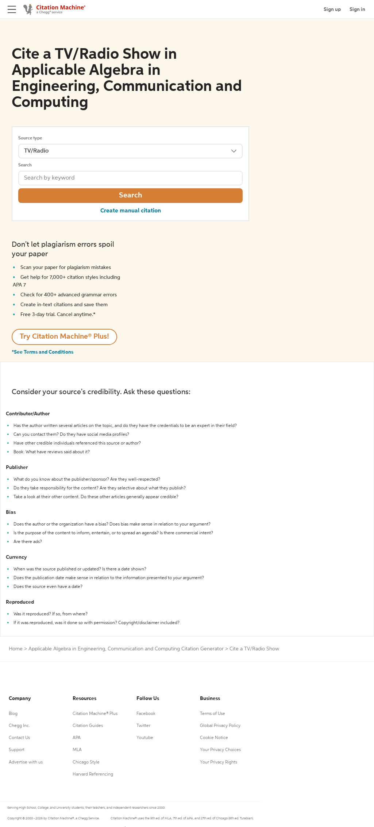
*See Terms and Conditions (42, 352)
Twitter (143, 726)
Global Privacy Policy (220, 726)
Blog (13, 714)
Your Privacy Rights (218, 762)
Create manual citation (130, 211)
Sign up (332, 9)
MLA (77, 750)
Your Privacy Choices (220, 750)
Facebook (145, 714)
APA (77, 738)
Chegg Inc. (19, 726)
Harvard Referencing (93, 774)
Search (25, 165)
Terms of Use (212, 714)
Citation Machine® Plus (95, 714)
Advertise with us (26, 762)
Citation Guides (88, 726)
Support (16, 750)
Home (16, 648)
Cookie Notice (214, 738)
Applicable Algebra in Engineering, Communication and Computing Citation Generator (126, 648)
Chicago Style (86, 762)
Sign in (357, 9)
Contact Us (19, 738)
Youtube (144, 738)
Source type (30, 138)
